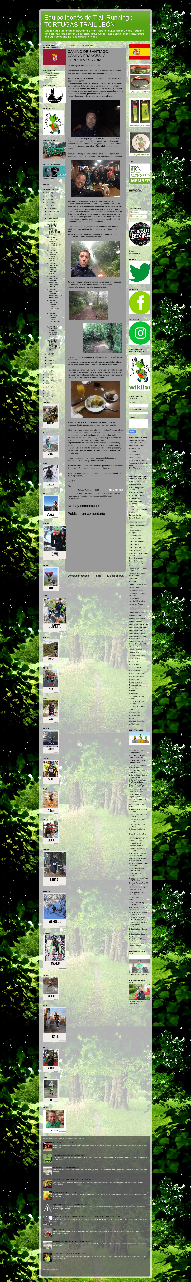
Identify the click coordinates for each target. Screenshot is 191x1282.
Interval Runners (135, 457)
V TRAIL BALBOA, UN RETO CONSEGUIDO (69, 1254)
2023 (48, 199)
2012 (48, 397)
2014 (48, 390)
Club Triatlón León (135, 468)
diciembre (51, 208)
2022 (48, 202)
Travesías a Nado (135, 448)
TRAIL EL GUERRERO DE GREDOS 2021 (69, 1155)
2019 (48, 374)
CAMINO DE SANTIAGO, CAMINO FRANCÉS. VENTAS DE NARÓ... (52, 255)
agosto (50, 221)
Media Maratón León (136, 445)
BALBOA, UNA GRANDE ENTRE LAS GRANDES (71, 1241)
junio (50, 357)
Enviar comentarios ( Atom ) (88, 581)
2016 (48, 384)
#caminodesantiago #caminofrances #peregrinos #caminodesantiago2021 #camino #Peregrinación (94, 496)
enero (50, 367)
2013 (48, 393)
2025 (48, 193)
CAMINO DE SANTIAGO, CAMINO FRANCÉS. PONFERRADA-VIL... (54, 306)
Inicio (98, 575)
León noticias (134, 471)
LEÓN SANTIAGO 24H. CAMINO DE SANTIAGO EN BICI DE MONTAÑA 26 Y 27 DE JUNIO (87, 1217)
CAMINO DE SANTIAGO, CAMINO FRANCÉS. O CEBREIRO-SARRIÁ (53, 281)
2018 (48, 377)
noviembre (52, 212)
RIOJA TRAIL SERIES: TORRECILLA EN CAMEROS (72, 1180)
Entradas (134, 212)
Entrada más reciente (78, 575)
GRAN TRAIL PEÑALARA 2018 (64, 1192)
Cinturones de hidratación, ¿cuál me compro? (69, 1204)
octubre (51, 215)
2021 (48, 206)
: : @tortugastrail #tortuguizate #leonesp (90, 493)
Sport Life (132, 451)
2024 (48, 196)
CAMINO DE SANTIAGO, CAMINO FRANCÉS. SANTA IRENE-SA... (53, 229)
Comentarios (136, 216)
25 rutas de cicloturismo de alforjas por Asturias (137, 441)
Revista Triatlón (134, 454)
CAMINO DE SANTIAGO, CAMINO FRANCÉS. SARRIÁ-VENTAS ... (52, 268)
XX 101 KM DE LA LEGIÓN (63, 1143)
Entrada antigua (115, 575)
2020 (48, 371)
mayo (50, 360)
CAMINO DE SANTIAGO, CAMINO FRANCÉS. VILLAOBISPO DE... (53, 345)
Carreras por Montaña (137, 460)
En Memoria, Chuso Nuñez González (66, 1167)
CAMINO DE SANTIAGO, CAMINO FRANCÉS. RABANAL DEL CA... (53, 319)
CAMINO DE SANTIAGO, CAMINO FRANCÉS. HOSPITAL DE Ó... (53, 332)
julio (49, 354)
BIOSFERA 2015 (59, 1229)
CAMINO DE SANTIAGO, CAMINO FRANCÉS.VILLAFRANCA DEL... (54, 293)
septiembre (52, 218)
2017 (48, 381)
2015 (48, 387)
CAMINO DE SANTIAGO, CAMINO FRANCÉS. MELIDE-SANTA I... (54, 242)
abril (49, 364)
